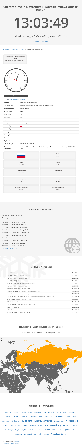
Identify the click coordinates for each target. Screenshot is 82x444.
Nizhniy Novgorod (43, 420)
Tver (41, 430)
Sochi (4, 430)
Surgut (17, 430)
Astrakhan (8, 412)
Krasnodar (48, 416)
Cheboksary (37, 412)
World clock (15, 49)
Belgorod (24, 412)
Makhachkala (15, 421)
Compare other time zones (10, 248)
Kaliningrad (7, 417)
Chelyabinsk (48, 412)
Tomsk (31, 430)
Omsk (5, 425)
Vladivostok (18, 434)
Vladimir (75, 430)
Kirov (40, 417)
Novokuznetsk (59, 421)
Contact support (14, 443)
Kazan (15, 416)
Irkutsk (58, 412)
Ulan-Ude (59, 430)
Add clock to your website (42, 41)
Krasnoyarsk (59, 416)
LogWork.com (17, 441)
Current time (6, 49)
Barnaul (16, 412)
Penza (20, 425)
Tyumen (47, 430)
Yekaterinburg (58, 434)
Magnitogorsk (5, 421)
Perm (26, 425)
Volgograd (28, 434)
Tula (36, 430)
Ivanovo (65, 412)
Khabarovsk (33, 417)
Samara (66, 425)
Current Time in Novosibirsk (15, 95)
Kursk (68, 417)
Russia (22, 49)
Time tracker (6, 443)
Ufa (53, 429)
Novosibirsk (72, 420)
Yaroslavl (46, 434)
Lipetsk (74, 417)
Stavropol (10, 430)
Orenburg (13, 425)
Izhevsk (72, 412)
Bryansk (30, 412)
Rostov (33, 425)
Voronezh (37, 434)
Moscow (27, 420)
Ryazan (40, 425)
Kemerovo (23, 417)
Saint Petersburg (52, 425)
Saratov (74, 425)
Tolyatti (24, 430)
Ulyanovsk (67, 430)
